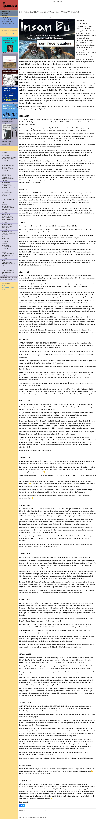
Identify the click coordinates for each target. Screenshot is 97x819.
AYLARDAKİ (32, 811)
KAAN (37, 811)
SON (28, 811)
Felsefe (26, 17)
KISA (49, 811)
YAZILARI (60, 811)
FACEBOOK (54, 811)
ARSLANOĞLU (43, 811)
